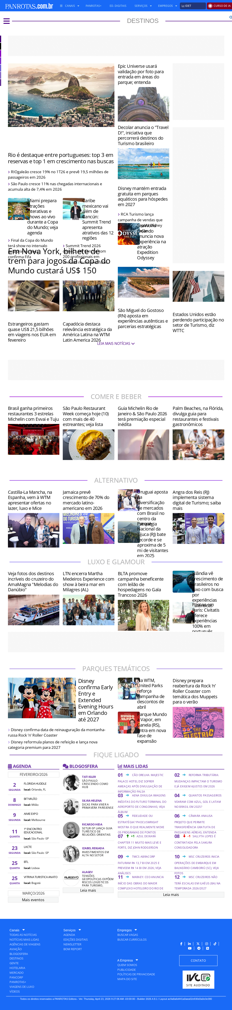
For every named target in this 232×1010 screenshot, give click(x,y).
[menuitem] (68, 6)
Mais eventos (33, 899)
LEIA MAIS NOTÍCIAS (116, 343)
